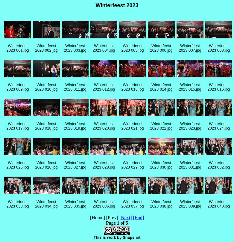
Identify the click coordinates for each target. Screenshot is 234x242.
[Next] (125, 217)
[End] (138, 217)
